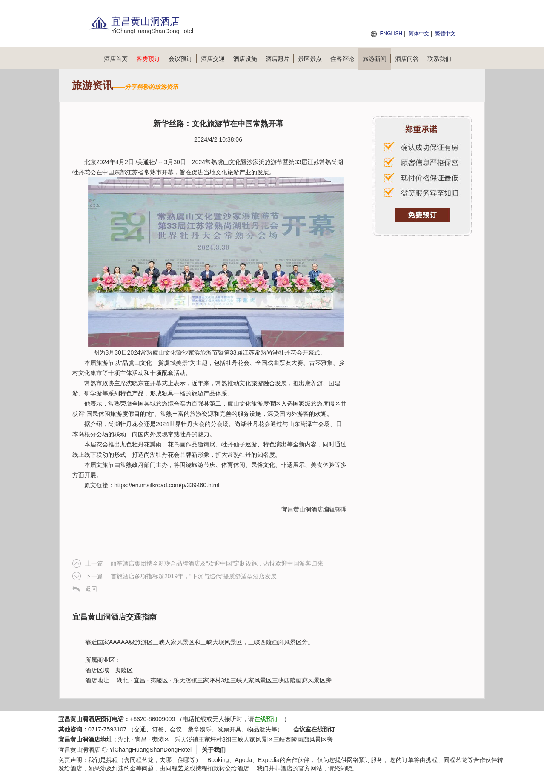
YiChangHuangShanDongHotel (150, 749)
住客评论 (344, 58)
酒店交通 (215, 58)
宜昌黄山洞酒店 (302, 509)
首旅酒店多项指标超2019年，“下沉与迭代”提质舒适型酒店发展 (181, 576)
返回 (91, 589)
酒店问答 (409, 58)
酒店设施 (247, 58)
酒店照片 (280, 58)
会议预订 (183, 58)
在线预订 (266, 719)
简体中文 (419, 34)
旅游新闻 (377, 58)
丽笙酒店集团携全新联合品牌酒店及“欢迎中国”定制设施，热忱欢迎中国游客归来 (204, 563)
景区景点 (312, 58)
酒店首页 (118, 58)
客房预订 (150, 58)
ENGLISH (391, 34)
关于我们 (214, 749)
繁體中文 (445, 34)
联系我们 (439, 58)
